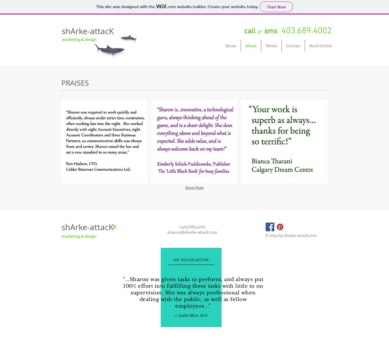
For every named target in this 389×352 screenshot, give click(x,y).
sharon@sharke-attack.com (192, 232)
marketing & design (79, 39)
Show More (194, 188)
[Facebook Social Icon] (270, 227)
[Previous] (116, 290)
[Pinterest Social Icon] (280, 227)
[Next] (277, 290)
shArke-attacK (88, 31)
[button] (104, 141)
